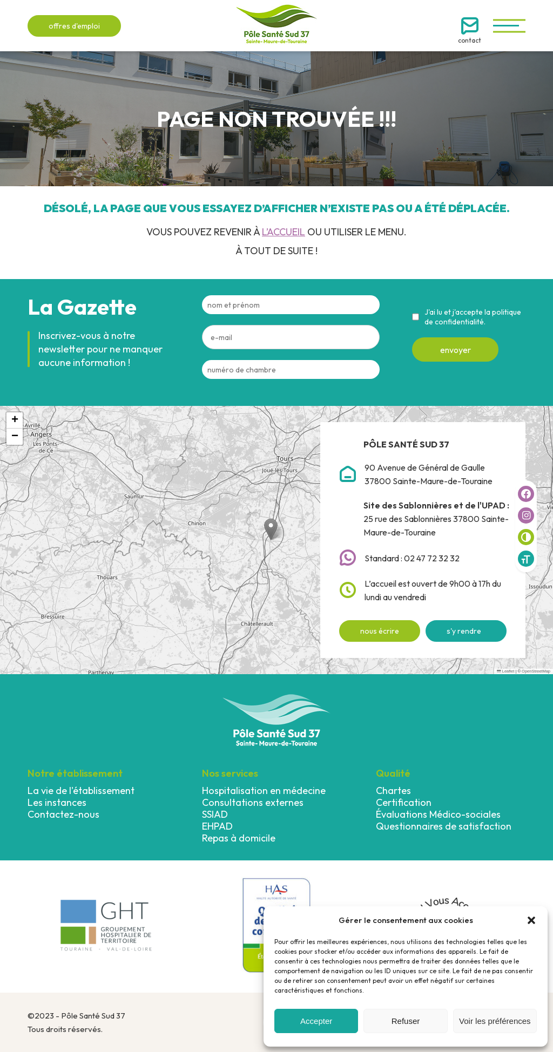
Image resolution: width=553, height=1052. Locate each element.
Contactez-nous (63, 814)
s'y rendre (464, 631)
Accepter (316, 1021)
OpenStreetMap (536, 671)
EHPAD (217, 826)
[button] (531, 920)
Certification (403, 802)
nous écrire (379, 631)
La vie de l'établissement (81, 790)
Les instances (57, 802)
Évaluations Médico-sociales (438, 814)
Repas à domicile (238, 838)
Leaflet (505, 671)
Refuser (406, 1021)
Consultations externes (253, 802)
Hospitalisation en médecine (264, 790)
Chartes (393, 790)
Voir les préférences (495, 1021)
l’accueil (283, 232)
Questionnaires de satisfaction (443, 826)
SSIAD (215, 814)
